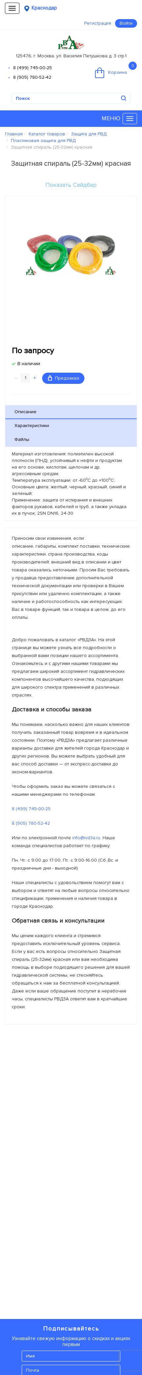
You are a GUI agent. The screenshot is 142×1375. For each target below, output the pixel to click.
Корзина (116, 70)
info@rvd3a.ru (86, 838)
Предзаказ (63, 378)
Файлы (21, 439)
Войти (126, 23)
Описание (25, 412)
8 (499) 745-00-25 (32, 68)
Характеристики (31, 425)
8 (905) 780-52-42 (32, 77)
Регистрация (97, 23)
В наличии (28, 363)
